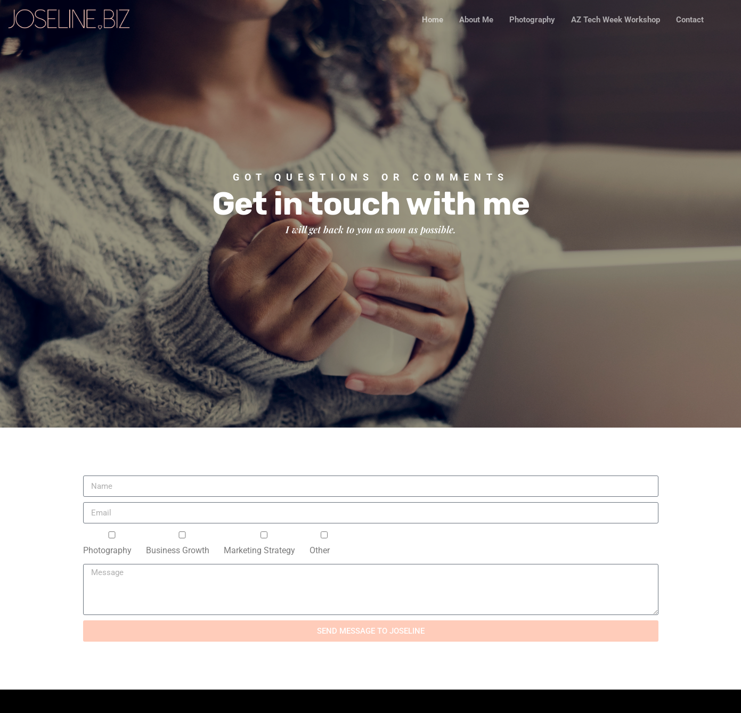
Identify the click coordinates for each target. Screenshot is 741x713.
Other (320, 550)
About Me (476, 19)
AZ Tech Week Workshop (615, 19)
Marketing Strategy (259, 550)
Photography (532, 19)
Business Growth (177, 550)
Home (432, 19)
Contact (690, 19)
